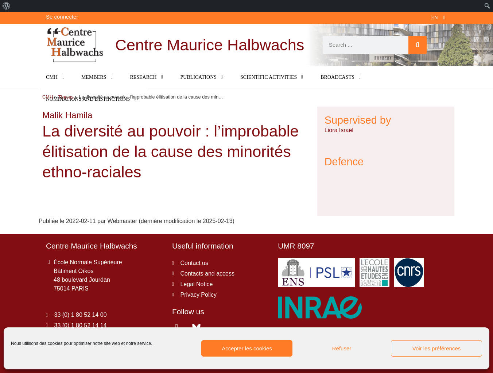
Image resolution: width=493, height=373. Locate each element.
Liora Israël (339, 130)
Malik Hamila (67, 115)
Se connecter (62, 17)
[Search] (417, 45)
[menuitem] (6, 6)
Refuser (342, 348)
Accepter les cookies (247, 348)
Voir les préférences (436, 348)
